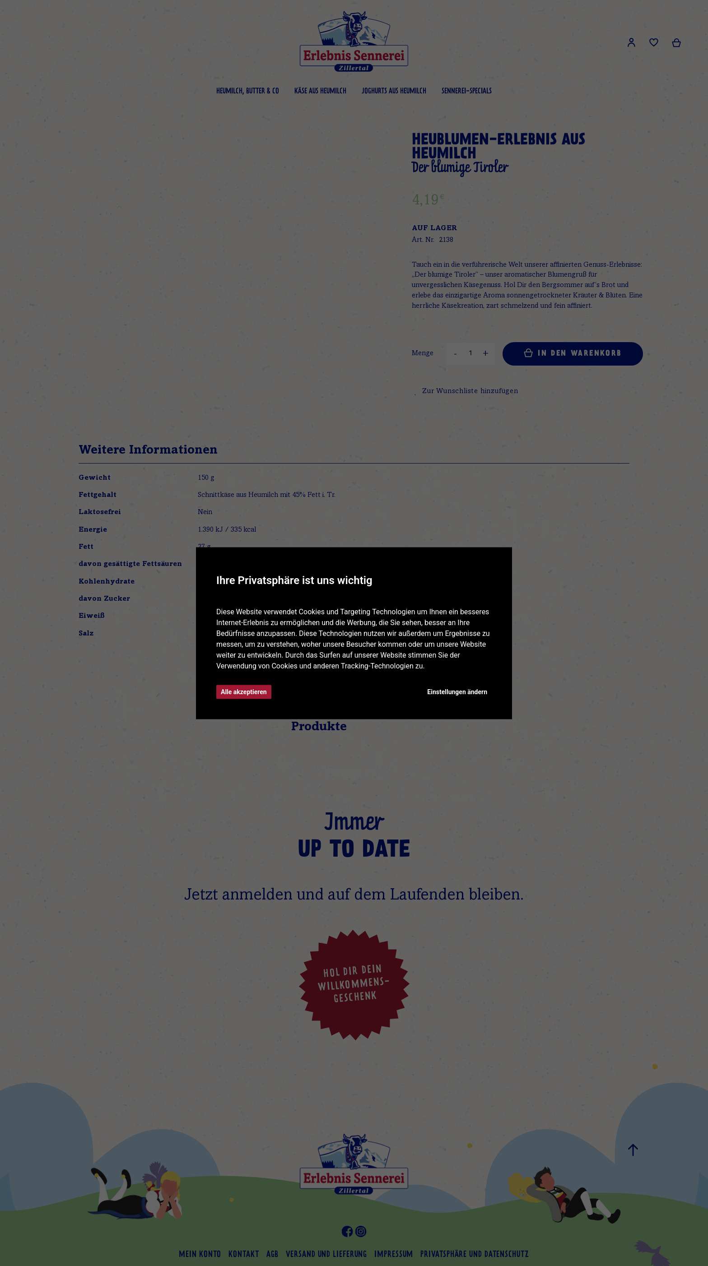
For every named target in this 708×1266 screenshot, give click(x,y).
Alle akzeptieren (244, 691)
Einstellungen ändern (457, 691)
